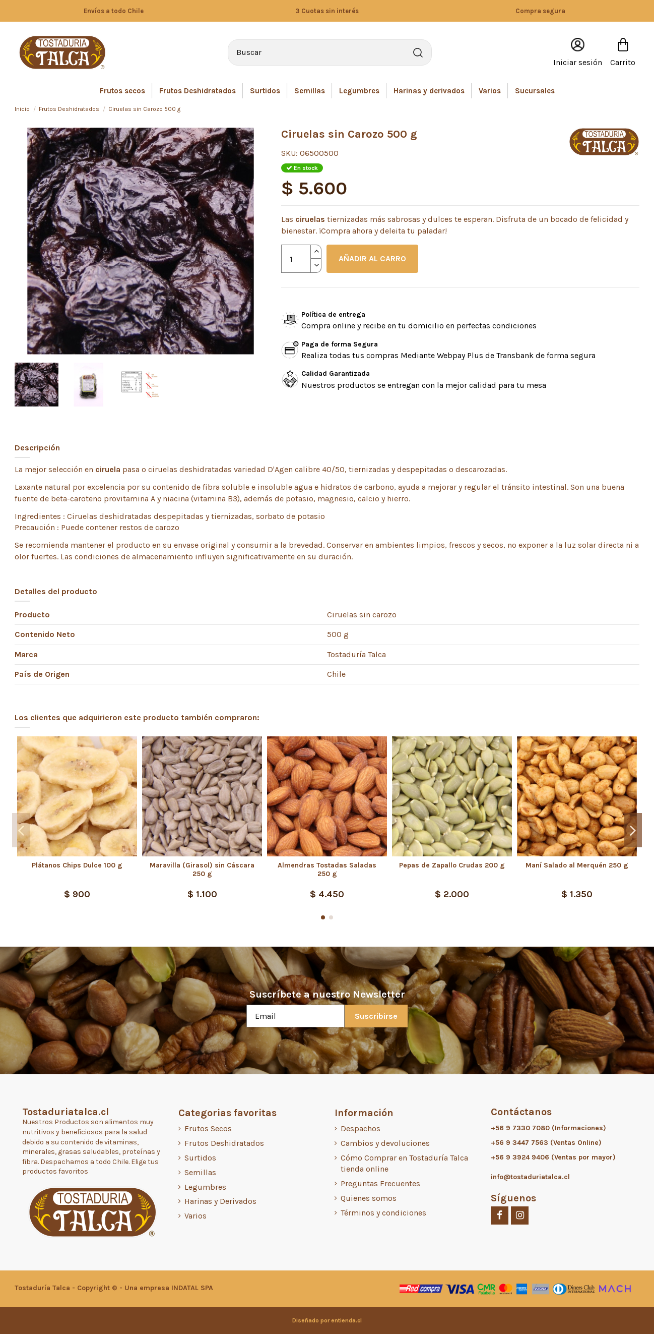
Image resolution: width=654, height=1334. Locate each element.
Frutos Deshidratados (224, 1143)
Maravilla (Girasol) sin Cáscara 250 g (202, 869)
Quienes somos (369, 1198)
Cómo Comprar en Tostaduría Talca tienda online (404, 1163)
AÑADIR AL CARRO (372, 258)
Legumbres (205, 1187)
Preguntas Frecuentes (380, 1183)
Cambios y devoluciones (385, 1143)
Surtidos (200, 1158)
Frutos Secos (208, 1128)
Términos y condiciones (383, 1212)
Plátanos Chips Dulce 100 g (77, 865)
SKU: (289, 153)
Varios (195, 1216)
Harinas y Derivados (220, 1201)
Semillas (200, 1172)
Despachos (360, 1128)
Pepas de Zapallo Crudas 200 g (452, 865)
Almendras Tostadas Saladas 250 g (327, 869)
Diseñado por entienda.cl (327, 1320)
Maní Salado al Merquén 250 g (577, 865)
